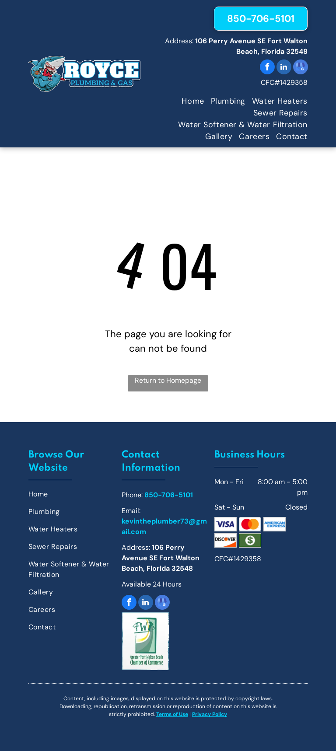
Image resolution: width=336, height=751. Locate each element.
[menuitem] (189, 101)
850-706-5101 (168, 495)
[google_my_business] (300, 68)
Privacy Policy (209, 714)
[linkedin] (283, 68)
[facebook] (267, 68)
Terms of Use (172, 714)
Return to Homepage (168, 380)
